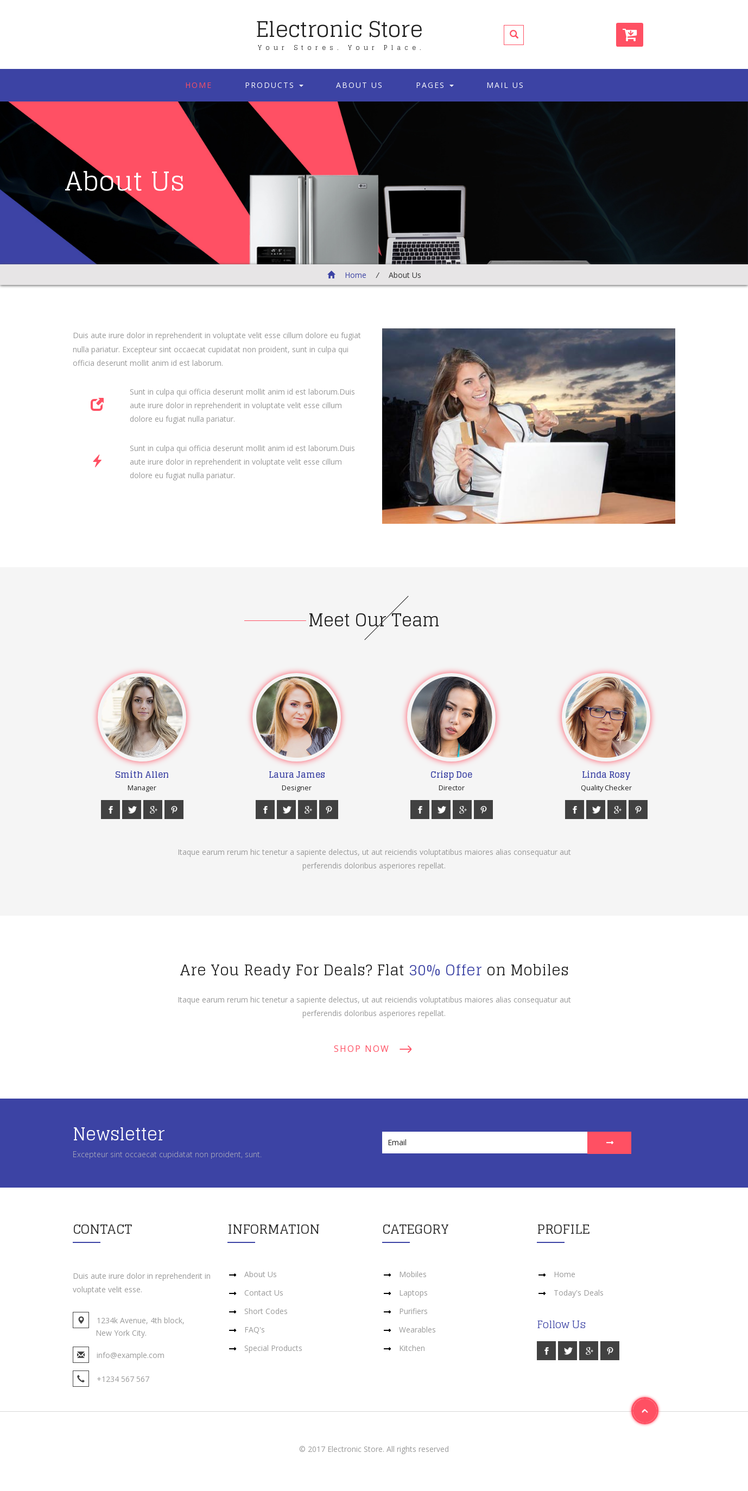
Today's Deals (579, 1292)
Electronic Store (340, 31)
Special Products (273, 1348)
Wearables (417, 1329)
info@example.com (130, 1355)
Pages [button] (435, 85)
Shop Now (362, 1049)
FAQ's (254, 1329)
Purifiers (413, 1311)
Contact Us (263, 1292)
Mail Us (505, 85)
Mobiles (413, 1274)
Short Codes (266, 1311)
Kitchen (412, 1348)
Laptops (413, 1292)
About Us (359, 85)
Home (198, 85)
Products (274, 85)
